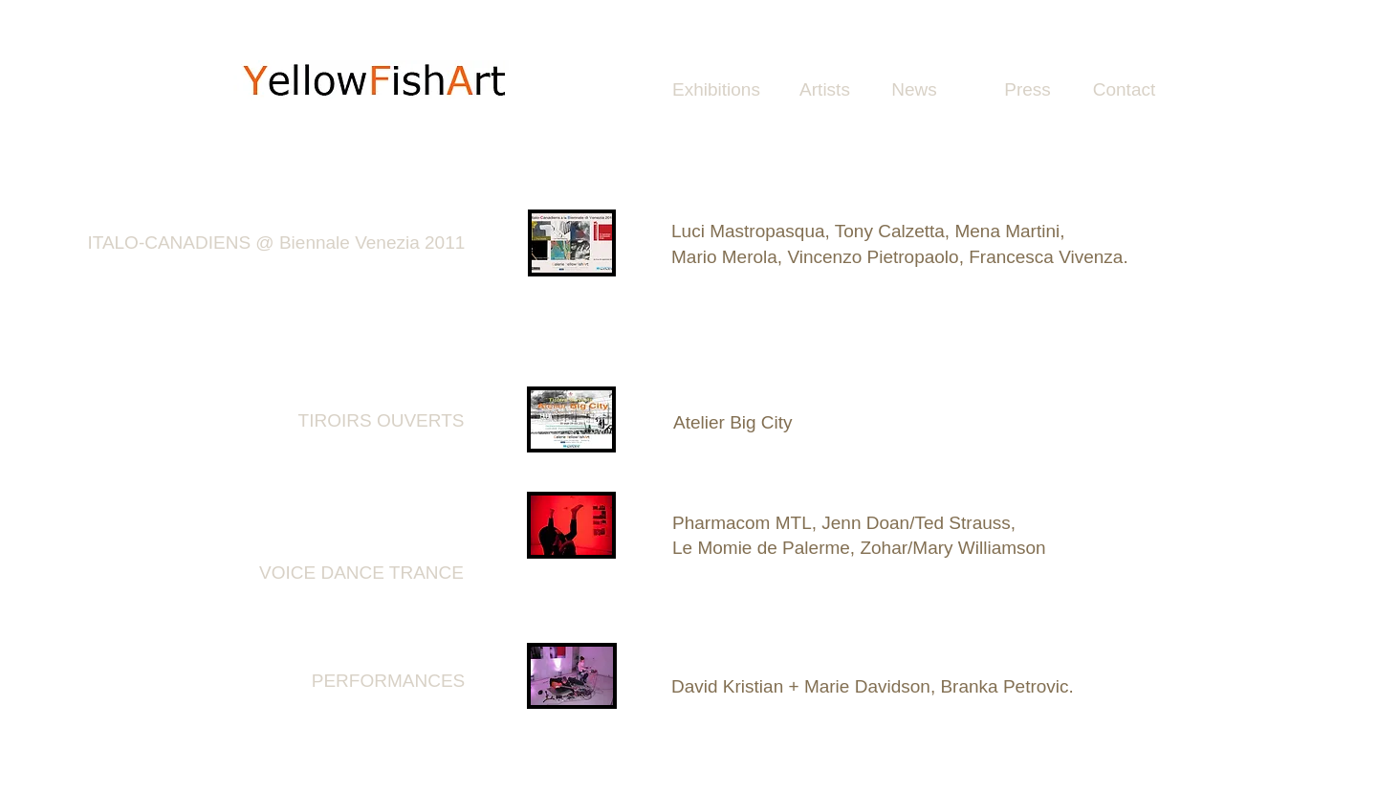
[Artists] (824, 90)
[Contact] (1124, 90)
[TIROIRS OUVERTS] (381, 421)
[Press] (1027, 90)
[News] (914, 90)
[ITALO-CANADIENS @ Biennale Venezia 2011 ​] (278, 243)
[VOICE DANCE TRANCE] (361, 573)
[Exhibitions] (716, 90)
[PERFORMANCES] (388, 682)
